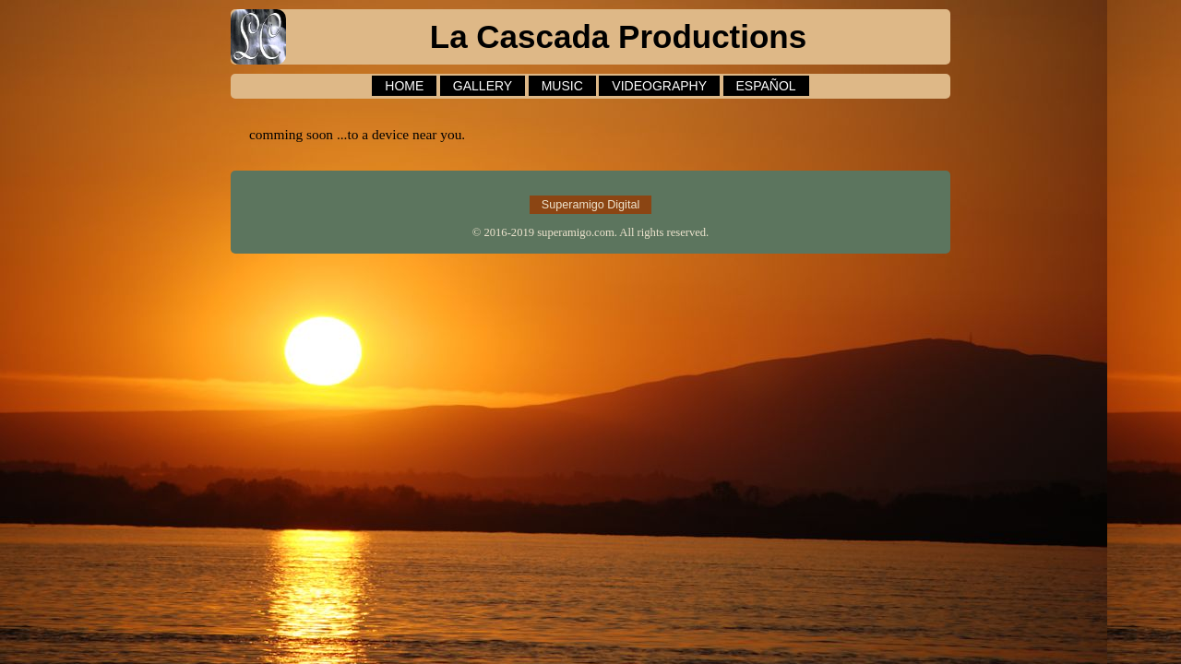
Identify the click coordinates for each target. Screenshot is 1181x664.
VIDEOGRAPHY (659, 85)
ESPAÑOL (766, 85)
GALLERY (482, 85)
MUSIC (562, 85)
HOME (404, 85)
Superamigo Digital (590, 204)
